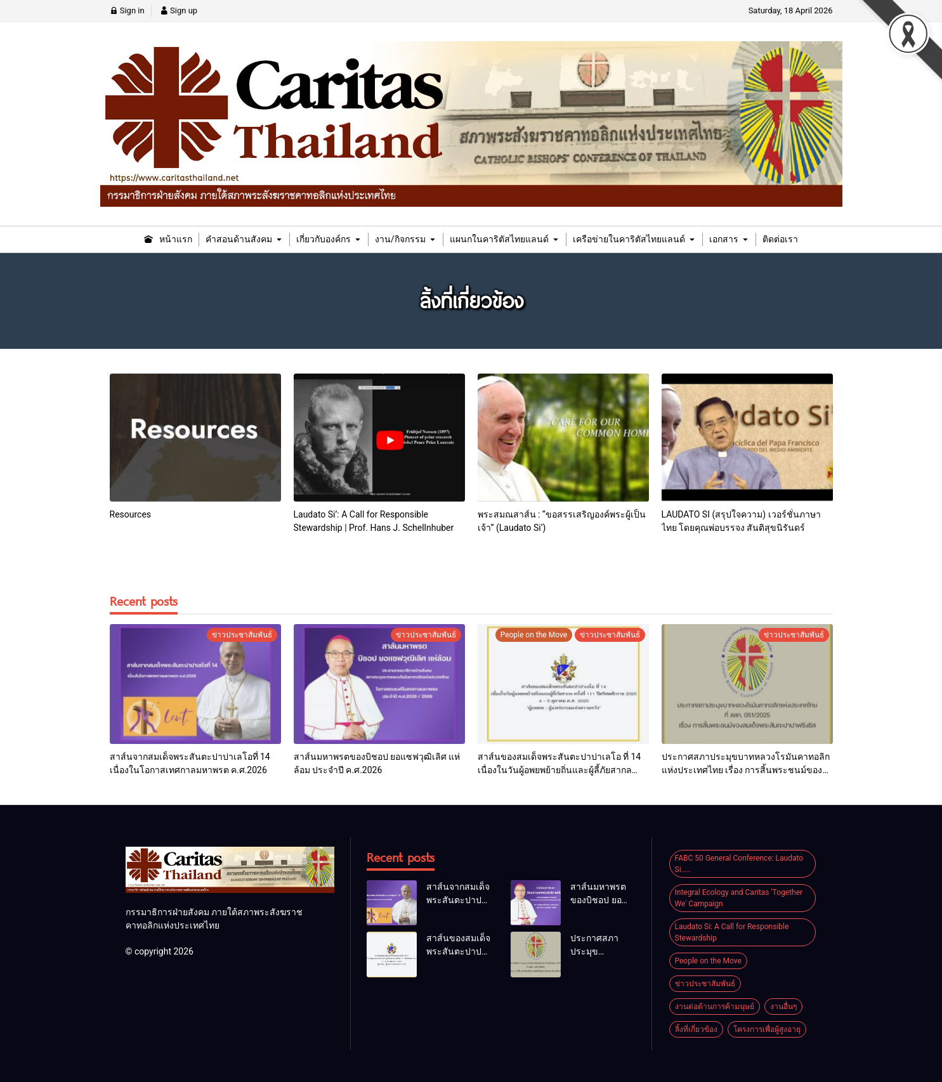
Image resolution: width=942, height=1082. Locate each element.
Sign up (178, 10)
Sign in (127, 10)
